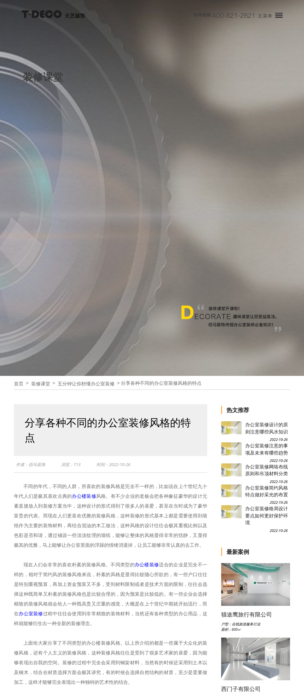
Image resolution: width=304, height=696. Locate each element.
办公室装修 (31, 614)
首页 (18, 383)
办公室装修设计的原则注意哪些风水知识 (266, 428)
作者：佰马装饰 (31, 466)
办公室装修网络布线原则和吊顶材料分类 (266, 470)
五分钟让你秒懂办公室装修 (86, 383)
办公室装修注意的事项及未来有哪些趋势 (266, 449)
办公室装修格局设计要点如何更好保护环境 (266, 515)
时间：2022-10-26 (117, 466)
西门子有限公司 (241, 688)
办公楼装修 (84, 497)
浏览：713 (73, 466)
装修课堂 (40, 383)
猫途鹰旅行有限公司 (246, 614)
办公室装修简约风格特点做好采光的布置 (266, 491)
